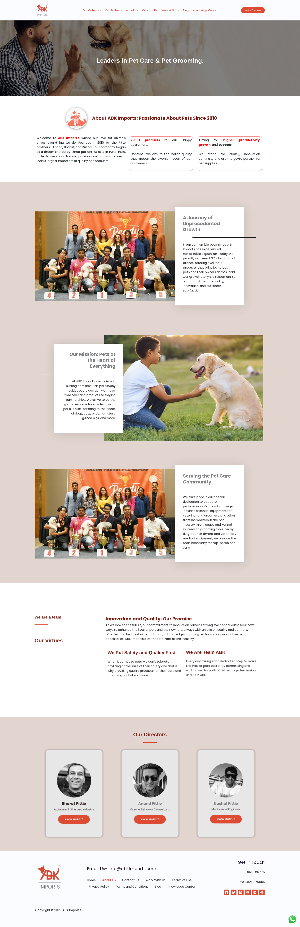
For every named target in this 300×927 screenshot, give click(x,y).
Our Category (91, 10)
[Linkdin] (255, 892)
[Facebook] (226, 892)
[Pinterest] (262, 892)
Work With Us (170, 10)
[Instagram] (241, 892)
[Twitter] (233, 892)
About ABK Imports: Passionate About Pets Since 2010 (154, 118)
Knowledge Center (205, 10)
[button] (253, 10)
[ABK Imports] (42, 10)
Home (91, 880)
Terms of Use (182, 880)
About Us (132, 10)
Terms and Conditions (131, 886)
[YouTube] (248, 892)
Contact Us (149, 10)
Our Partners (113, 10)
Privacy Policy (98, 886)
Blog (186, 10)
